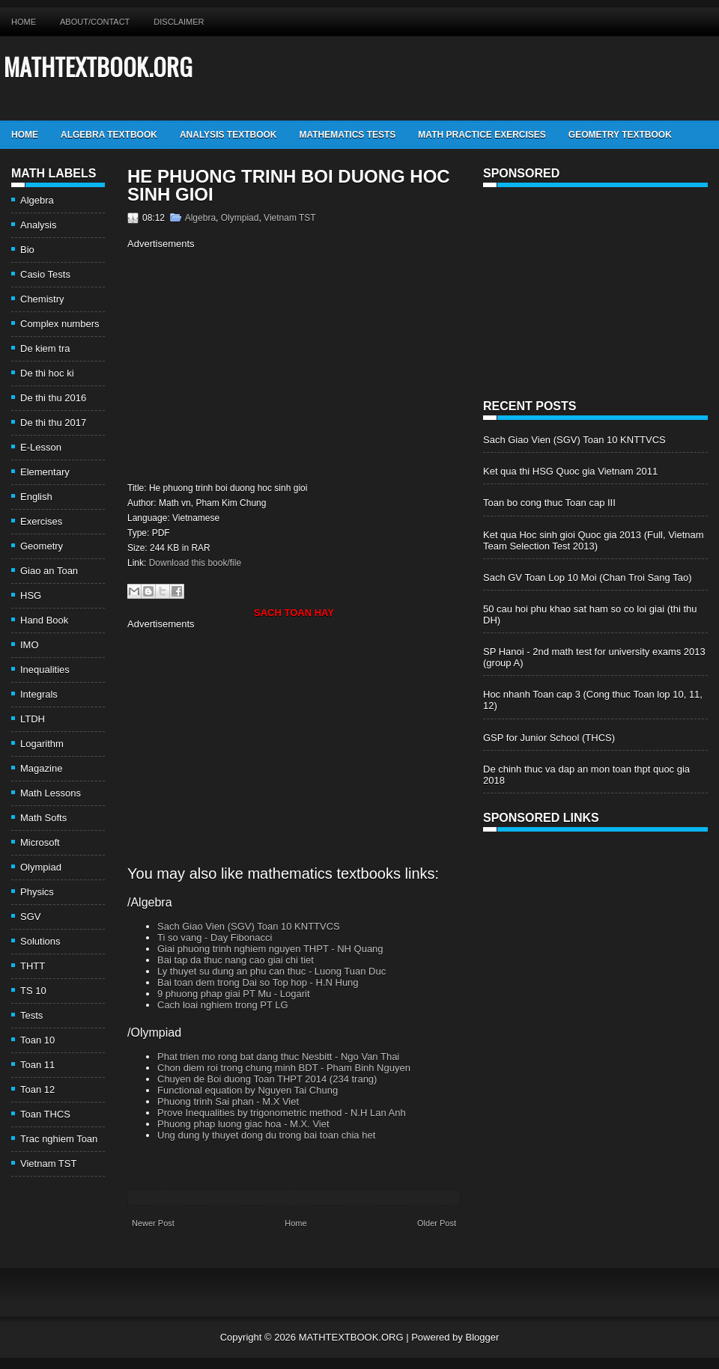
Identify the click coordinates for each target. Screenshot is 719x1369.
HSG (30, 595)
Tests (31, 1015)
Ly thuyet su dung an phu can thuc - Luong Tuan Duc (271, 971)
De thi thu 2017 (53, 422)
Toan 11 (37, 1064)
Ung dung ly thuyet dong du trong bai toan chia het (266, 1135)
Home (23, 21)
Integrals (39, 694)
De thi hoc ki (47, 373)
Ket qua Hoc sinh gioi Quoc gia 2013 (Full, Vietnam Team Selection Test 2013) (593, 540)
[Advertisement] (253, 364)
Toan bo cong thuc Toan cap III (549, 502)
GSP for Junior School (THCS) (549, 737)
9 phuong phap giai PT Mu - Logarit (233, 993)
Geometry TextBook (620, 134)
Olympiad (40, 867)
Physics (37, 891)
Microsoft (40, 842)
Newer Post (153, 1223)
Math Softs (43, 817)
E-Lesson (40, 447)
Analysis (38, 225)
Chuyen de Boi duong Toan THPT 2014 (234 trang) (267, 1079)
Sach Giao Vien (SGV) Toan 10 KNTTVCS (248, 926)
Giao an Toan (49, 570)
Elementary (45, 472)
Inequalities (45, 669)
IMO (29, 644)
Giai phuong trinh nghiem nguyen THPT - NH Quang (270, 948)
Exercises (41, 521)
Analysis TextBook (228, 134)
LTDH (32, 719)
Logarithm (42, 743)
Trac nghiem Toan (58, 1138)
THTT (32, 966)
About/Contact (95, 21)
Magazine (41, 768)
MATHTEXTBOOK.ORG (98, 66)
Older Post (436, 1223)
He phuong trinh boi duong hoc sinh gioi (288, 186)
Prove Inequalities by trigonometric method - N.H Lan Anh (281, 1112)
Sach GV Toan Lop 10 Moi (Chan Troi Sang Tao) (587, 577)
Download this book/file (195, 563)
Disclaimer (179, 21)
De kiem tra (45, 348)
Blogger (482, 1337)
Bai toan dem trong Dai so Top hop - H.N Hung (258, 982)
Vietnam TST (48, 1163)
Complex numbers (60, 323)
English (36, 496)
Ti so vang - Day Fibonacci (214, 937)
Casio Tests (45, 274)
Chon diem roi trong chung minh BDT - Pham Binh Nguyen (283, 1067)
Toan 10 (37, 1040)
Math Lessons (50, 793)
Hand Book (44, 620)
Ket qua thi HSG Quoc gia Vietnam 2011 (570, 471)
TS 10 (33, 990)
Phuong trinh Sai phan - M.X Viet (228, 1101)
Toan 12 (37, 1089)
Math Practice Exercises (481, 134)
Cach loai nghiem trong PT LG (222, 1004)
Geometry (41, 546)
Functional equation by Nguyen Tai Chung (247, 1090)
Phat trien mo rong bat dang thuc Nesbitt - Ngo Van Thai (278, 1056)
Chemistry (42, 299)
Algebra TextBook (109, 134)
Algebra (37, 200)
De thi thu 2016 (53, 397)
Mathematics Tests (347, 134)
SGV (30, 916)
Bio (27, 249)
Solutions (40, 941)
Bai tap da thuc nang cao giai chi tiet (235, 960)
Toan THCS (45, 1114)
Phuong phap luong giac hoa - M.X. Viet (243, 1123)
